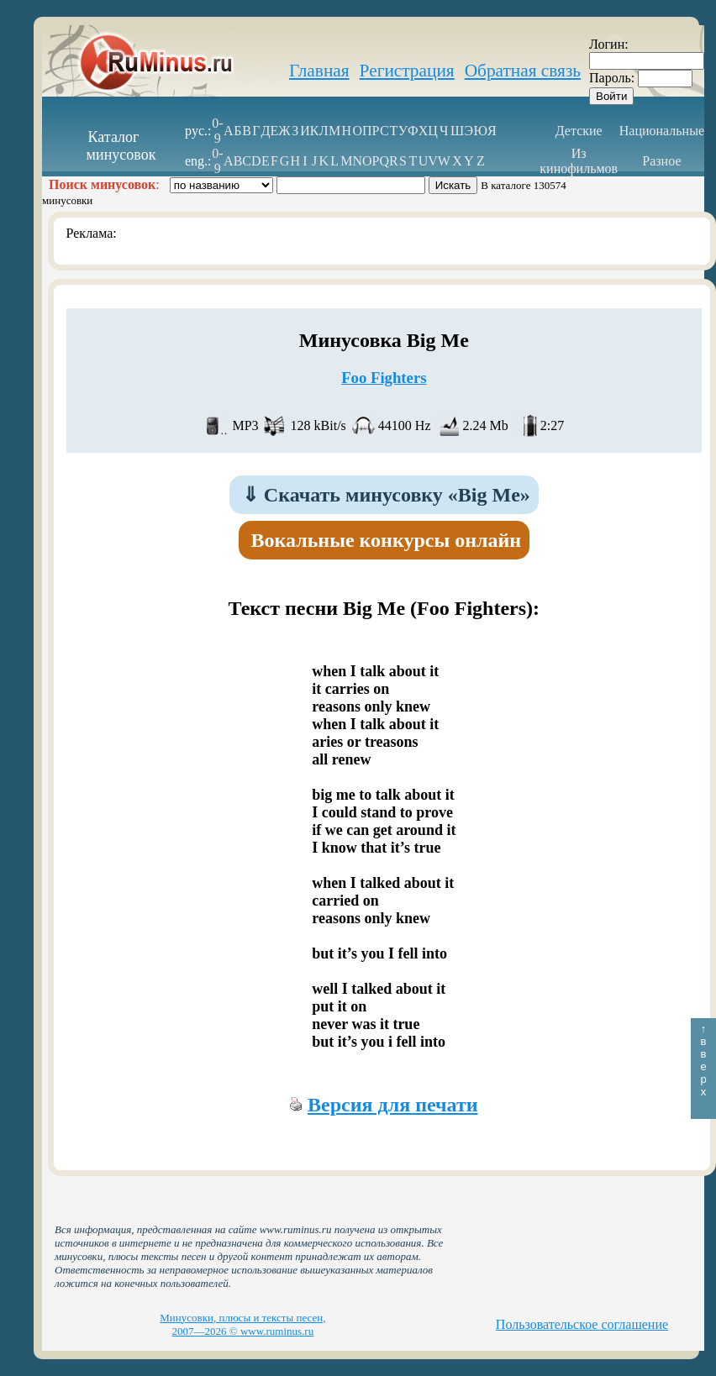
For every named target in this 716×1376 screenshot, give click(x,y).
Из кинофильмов (579, 161)
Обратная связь (523, 70)
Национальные (661, 130)
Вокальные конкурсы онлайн (386, 540)
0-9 (217, 130)
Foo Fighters (383, 377)
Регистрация (407, 70)
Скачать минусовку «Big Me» (386, 495)
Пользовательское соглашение (582, 1324)
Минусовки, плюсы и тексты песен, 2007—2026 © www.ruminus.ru (242, 1324)
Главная (319, 70)
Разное (661, 161)
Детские (579, 130)
